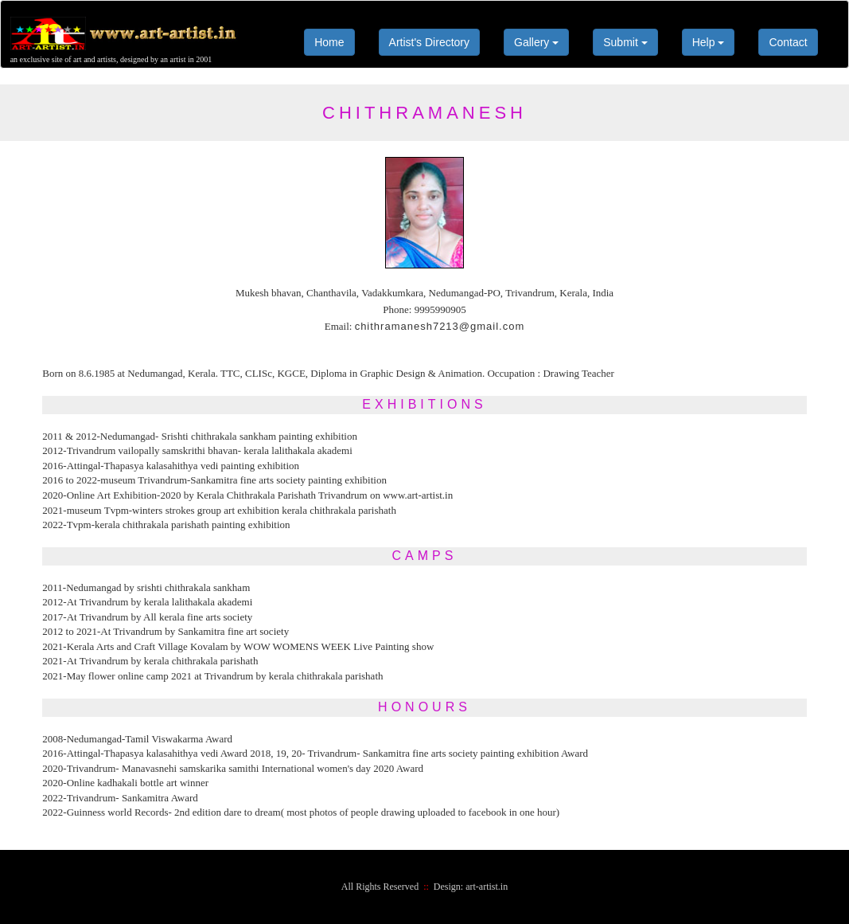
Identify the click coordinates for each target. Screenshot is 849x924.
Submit (625, 42)
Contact (788, 42)
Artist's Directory (429, 42)
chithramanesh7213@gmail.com (440, 326)
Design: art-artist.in (471, 886)
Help (708, 42)
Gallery (536, 42)
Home (329, 42)
